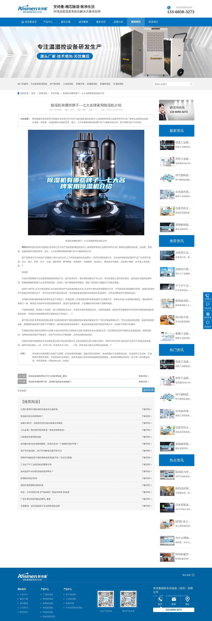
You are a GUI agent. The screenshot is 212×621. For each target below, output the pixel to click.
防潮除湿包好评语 (29, 478)
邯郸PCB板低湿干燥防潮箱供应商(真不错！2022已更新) (46, 457)
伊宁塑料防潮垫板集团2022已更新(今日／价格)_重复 (184, 175)
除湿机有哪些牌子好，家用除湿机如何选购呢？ (50, 381)
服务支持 (101, 22)
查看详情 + (144, 376)
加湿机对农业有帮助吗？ (32, 416)
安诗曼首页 (31, 22)
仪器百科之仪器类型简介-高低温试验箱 (184, 208)
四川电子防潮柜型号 (184, 317)
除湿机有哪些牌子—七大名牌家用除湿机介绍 (83, 93)
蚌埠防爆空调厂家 (184, 554)
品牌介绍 (118, 22)
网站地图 (186, 575)
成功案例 (83, 22)
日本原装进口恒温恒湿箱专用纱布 (184, 504)
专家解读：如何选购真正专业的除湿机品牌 (40, 506)
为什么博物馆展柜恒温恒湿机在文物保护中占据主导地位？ (184, 537)
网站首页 (22, 589)
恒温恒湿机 (48, 612)
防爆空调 (80, 84)
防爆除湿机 (105, 84)
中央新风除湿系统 (39, 84)
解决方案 (66, 22)
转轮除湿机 (48, 607)
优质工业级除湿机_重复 (184, 142)
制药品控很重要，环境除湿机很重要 (184, 488)
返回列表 (148, 389)
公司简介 (24, 607)
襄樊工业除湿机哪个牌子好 (184, 333)
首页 (33, 93)
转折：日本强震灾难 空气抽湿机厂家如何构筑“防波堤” (45, 492)
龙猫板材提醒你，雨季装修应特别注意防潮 (184, 224)
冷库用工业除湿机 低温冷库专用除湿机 (184, 252)
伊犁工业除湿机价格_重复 (184, 158)
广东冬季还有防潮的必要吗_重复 (36, 499)
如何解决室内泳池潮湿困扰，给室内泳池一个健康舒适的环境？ (49, 444)
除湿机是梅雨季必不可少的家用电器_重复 (48, 376)
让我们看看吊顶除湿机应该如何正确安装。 (40, 409)
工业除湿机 (48, 594)
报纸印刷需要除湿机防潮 (32, 485)
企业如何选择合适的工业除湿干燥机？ (184, 191)
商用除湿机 (48, 599)
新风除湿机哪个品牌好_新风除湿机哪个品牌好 (184, 300)
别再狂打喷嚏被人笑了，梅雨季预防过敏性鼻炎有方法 (184, 269)
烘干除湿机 (55, 84)
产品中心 (48, 22)
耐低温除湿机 (49, 616)
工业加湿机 (68, 84)
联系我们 (153, 22)
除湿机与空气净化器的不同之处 (184, 471)
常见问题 (55, 93)
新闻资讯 (136, 22)
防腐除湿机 (92, 84)
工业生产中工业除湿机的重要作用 (36, 464)
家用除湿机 (48, 603)
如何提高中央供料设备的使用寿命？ (37, 471)
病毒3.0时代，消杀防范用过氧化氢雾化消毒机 (42, 423)
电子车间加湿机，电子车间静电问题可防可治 (41, 450)
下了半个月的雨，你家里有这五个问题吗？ (184, 285)
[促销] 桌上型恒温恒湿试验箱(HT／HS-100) (184, 521)
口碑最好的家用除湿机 (31, 437)
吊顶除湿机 (118, 84)
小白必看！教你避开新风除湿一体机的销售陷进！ (43, 430)
